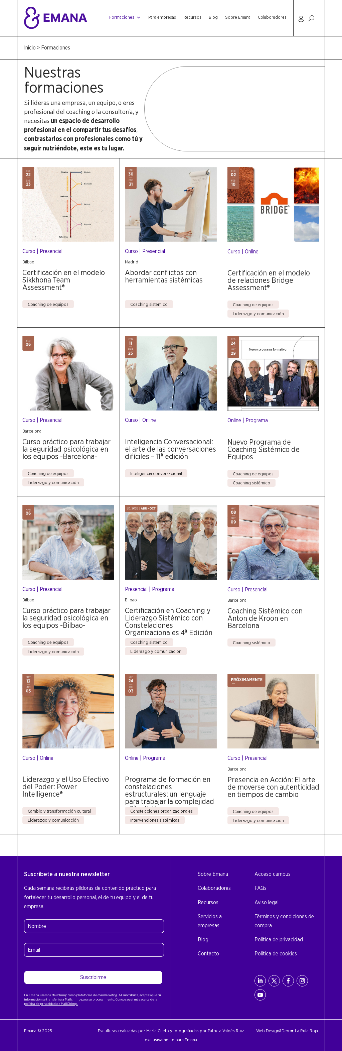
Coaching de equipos (48, 304)
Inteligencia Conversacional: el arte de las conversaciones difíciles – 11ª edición (170, 449)
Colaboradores (272, 17)
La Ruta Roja (306, 1030)
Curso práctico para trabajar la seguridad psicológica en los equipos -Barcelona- (66, 449)
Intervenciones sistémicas (154, 820)
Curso (28, 251)
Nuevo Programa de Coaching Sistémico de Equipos (263, 449)
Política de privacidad (278, 939)
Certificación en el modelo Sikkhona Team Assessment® (63, 279)
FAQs (260, 888)
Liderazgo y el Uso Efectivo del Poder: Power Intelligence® (65, 786)
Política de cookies (275, 953)
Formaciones (121, 17)
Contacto (208, 953)
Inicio (30, 47)
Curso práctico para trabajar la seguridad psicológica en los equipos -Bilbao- (66, 617)
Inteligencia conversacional (156, 473)
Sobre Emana (237, 17)
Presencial (51, 251)
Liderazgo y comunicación (258, 313)
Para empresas (162, 17)
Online (252, 251)
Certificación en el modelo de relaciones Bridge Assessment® (268, 280)
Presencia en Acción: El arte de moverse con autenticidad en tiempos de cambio (273, 787)
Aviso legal (266, 902)
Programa (256, 420)
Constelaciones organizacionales (161, 811)
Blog (213, 17)
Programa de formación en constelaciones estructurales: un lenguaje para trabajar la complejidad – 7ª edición (169, 794)
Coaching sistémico (149, 304)
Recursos (192, 17)
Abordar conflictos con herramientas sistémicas (164, 276)
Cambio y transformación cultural (59, 811)
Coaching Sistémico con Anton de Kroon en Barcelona (265, 618)
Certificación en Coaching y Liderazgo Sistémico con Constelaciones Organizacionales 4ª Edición (168, 621)
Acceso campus (272, 874)
